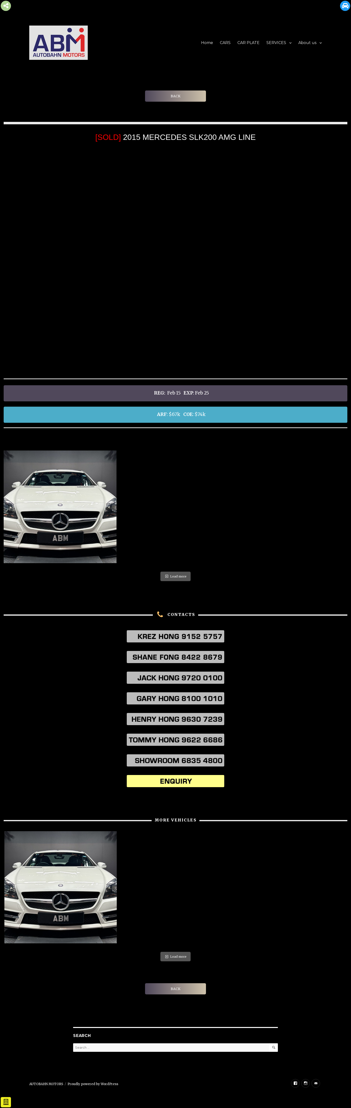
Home (207, 42)
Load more (175, 576)
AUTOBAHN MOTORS (46, 1084)
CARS (225, 42)
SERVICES (276, 42)
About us (307, 42)
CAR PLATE (248, 42)
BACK (175, 96)
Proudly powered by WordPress (93, 1084)
